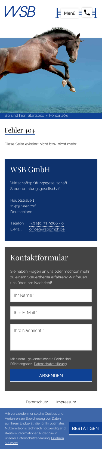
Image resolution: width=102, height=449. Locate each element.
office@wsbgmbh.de (47, 229)
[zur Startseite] (20, 11)
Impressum (66, 402)
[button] (85, 13)
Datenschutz (37, 402)
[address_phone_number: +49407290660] (46, 224)
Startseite (36, 115)
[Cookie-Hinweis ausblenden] (85, 428)
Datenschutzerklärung (50, 364)
